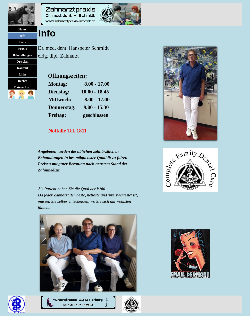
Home (23, 29)
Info (22, 35)
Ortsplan (22, 61)
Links (22, 74)
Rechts (22, 81)
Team (22, 42)
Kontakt (22, 68)
